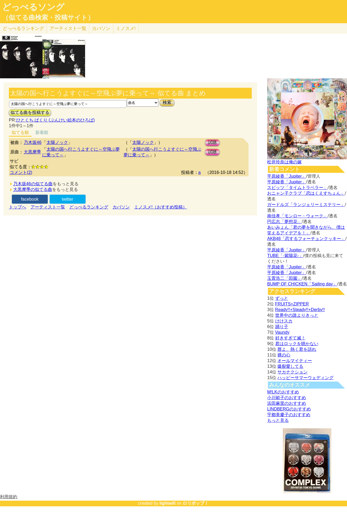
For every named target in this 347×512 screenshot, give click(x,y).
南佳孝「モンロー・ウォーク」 (297, 216)
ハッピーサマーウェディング (305, 377)
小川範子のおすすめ (286, 397)
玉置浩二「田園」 (284, 278)
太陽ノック (57, 142)
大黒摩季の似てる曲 (32, 189)
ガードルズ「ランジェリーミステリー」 (306, 204)
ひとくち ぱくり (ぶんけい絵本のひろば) (55, 120)
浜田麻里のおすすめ (286, 403)
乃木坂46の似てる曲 (33, 183)
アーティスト (68, 28)
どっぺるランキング (88, 207)
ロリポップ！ (196, 503)
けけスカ (283, 321)
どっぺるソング (33, 7)
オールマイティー (294, 360)
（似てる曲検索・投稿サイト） (48, 17)
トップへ (17, 207)
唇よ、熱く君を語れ (296, 349)
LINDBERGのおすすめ (289, 409)
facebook (30, 199)
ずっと (281, 298)
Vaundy (282, 332)
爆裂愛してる (290, 366)
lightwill (167, 503)
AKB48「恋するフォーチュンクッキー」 (306, 238)
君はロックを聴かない (296, 343)
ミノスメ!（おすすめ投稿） (160, 207)
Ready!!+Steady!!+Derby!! (300, 309)
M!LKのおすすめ (283, 392)
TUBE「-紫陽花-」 (285, 255)
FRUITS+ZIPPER (292, 304)
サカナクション (292, 372)
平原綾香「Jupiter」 (286, 176)
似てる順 (20, 132)
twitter (67, 199)
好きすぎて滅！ (290, 338)
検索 (167, 102)
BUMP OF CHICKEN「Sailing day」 (302, 284)
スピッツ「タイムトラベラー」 (297, 187)
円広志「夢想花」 (284, 221)
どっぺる (23, 28)
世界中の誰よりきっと (296, 315)
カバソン (101, 28)
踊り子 (281, 326)
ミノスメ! (126, 28)
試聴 (212, 142)
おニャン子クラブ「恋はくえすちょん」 (306, 193)
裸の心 (283, 355)
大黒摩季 (32, 152)
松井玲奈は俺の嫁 (284, 162)
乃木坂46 (33, 142)
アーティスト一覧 (47, 207)
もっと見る (278, 420)
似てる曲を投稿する (30, 112)
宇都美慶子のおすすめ (288, 414)
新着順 (41, 132)
